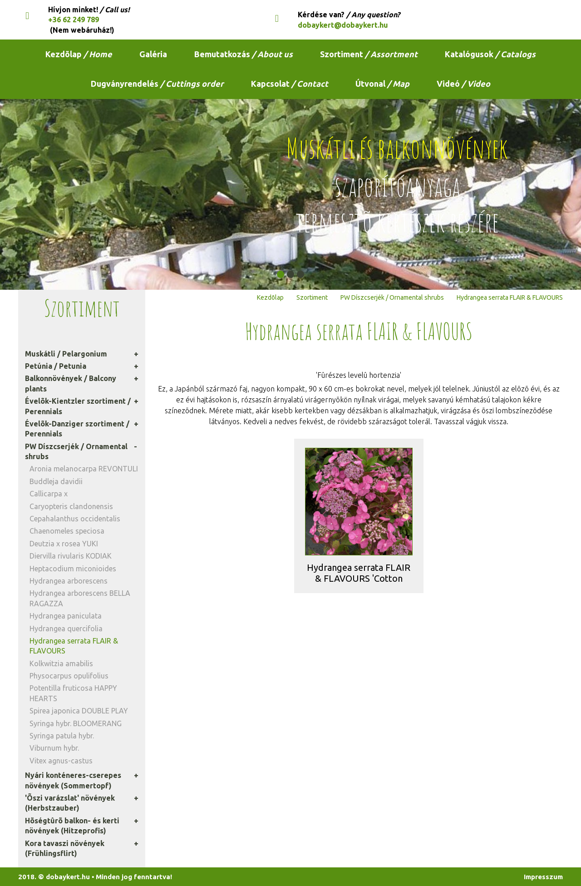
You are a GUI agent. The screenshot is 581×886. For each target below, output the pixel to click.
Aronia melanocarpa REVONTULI (84, 469)
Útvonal (382, 83)
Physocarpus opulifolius (69, 676)
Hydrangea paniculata (66, 616)
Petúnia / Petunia (55, 366)
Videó (463, 83)
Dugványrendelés (157, 83)
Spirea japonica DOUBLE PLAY (79, 711)
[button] (280, 274)
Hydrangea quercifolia (66, 628)
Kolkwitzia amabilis (61, 663)
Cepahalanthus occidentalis (75, 519)
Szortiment (369, 54)
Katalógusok (490, 54)
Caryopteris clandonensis (71, 506)
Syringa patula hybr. (62, 736)
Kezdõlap (78, 54)
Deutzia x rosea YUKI (64, 544)
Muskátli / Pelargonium (66, 354)
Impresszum (543, 877)
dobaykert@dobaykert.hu (343, 25)
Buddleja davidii (56, 481)
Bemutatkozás (243, 54)
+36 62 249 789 (73, 19)
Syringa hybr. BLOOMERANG (76, 723)
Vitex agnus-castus (61, 761)
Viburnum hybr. (54, 748)
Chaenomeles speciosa (67, 531)
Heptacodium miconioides (73, 568)
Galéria (153, 54)
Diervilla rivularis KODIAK (71, 556)
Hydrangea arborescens (69, 581)
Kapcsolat (289, 83)
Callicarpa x (49, 494)
